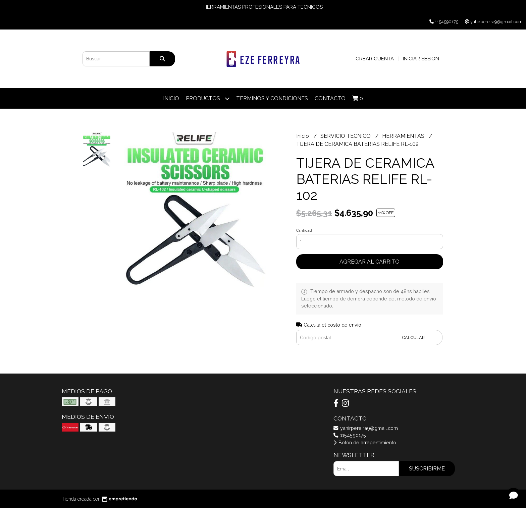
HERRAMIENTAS (404, 136)
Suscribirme (427, 468)
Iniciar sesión (421, 59)
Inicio (171, 98)
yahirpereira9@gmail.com (365, 428)
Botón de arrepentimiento (364, 442)
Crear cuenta (375, 59)
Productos (207, 98)
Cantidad (304, 230)
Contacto (330, 98)
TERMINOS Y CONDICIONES (272, 98)
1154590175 (349, 435)
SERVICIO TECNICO (346, 136)
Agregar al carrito (369, 262)
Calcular (413, 337)
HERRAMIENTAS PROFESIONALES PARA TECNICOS (263, 7)
